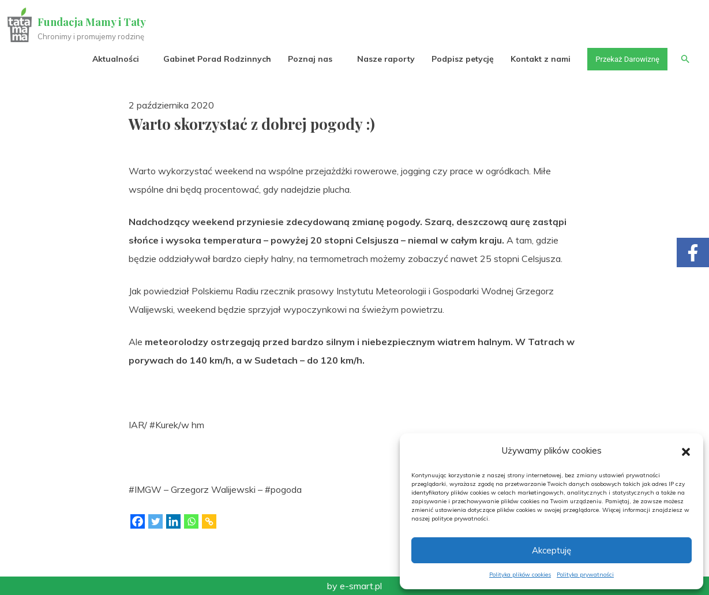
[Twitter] (155, 521)
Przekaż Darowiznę (623, 58)
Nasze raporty (379, 59)
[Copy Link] (209, 521)
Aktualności (109, 59)
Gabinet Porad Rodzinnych (211, 59)
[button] (686, 450)
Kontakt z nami (534, 59)
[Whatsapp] (191, 521)
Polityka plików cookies (520, 574)
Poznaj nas (304, 59)
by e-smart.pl (354, 586)
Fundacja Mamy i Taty (93, 22)
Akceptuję (551, 550)
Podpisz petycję (456, 59)
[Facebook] (137, 521)
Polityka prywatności (585, 574)
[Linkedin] (173, 521)
